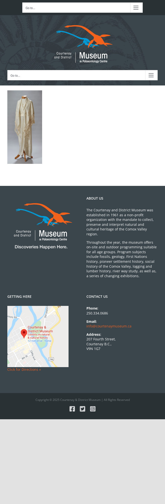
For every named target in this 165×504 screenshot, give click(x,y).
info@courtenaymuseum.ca (108, 326)
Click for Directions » (24, 369)
